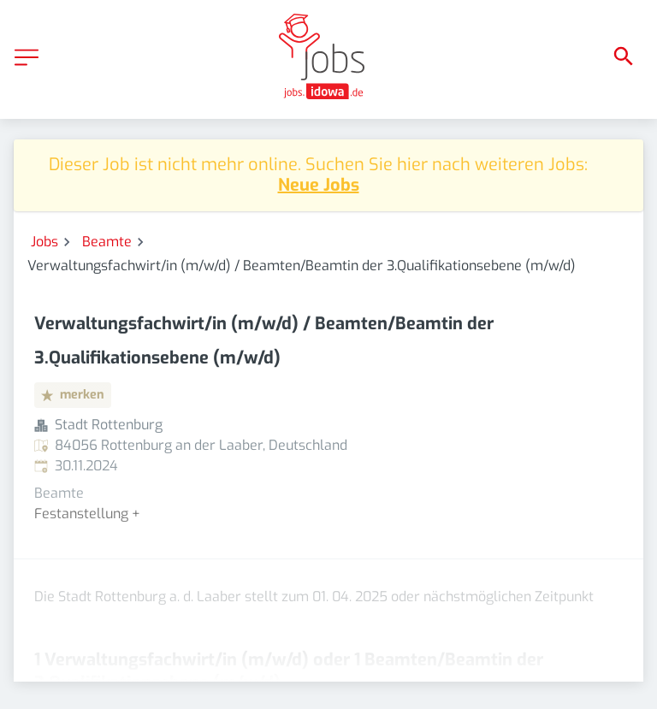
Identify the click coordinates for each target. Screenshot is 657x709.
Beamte (107, 242)
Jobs (44, 242)
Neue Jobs (318, 185)
